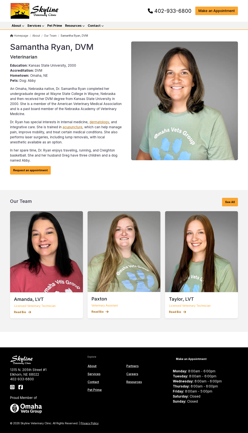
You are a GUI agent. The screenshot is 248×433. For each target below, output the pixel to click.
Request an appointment (30, 170)
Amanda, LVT (29, 299)
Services (94, 374)
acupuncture (72, 127)
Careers (132, 374)
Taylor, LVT (181, 299)
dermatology (99, 122)
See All (230, 202)
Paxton (99, 299)
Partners (132, 366)
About (36, 35)
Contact (93, 382)
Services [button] (35, 26)
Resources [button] (75, 26)
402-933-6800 (169, 11)
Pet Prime (54, 26)
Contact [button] (96, 26)
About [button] (18, 26)
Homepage (19, 35)
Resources (134, 382)
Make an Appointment (216, 11)
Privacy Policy (90, 423)
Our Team (50, 35)
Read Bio (22, 312)
